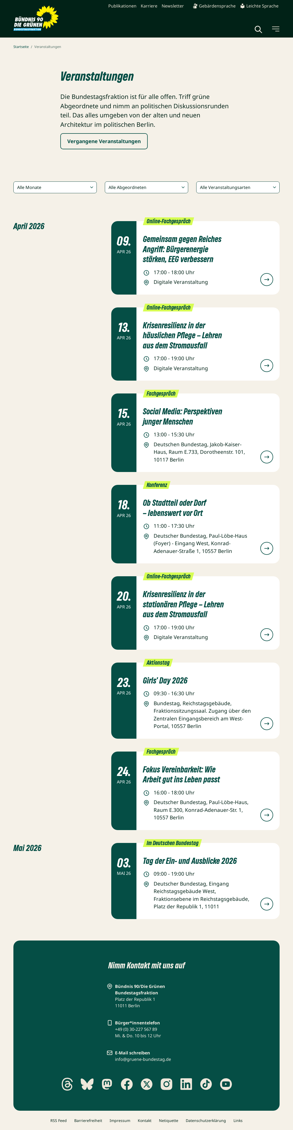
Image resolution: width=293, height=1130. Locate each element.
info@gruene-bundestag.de (143, 1059)
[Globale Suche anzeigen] (258, 29)
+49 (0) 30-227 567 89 (136, 1029)
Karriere (149, 6)
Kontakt (144, 1120)
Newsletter (173, 6)
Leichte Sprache (259, 6)
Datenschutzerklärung (206, 1120)
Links (238, 1120)
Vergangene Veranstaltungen (104, 141)
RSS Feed (58, 1120)
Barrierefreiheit (88, 1120)
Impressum (120, 1120)
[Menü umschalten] (275, 29)
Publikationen (122, 6)
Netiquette (168, 1120)
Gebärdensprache (214, 6)
